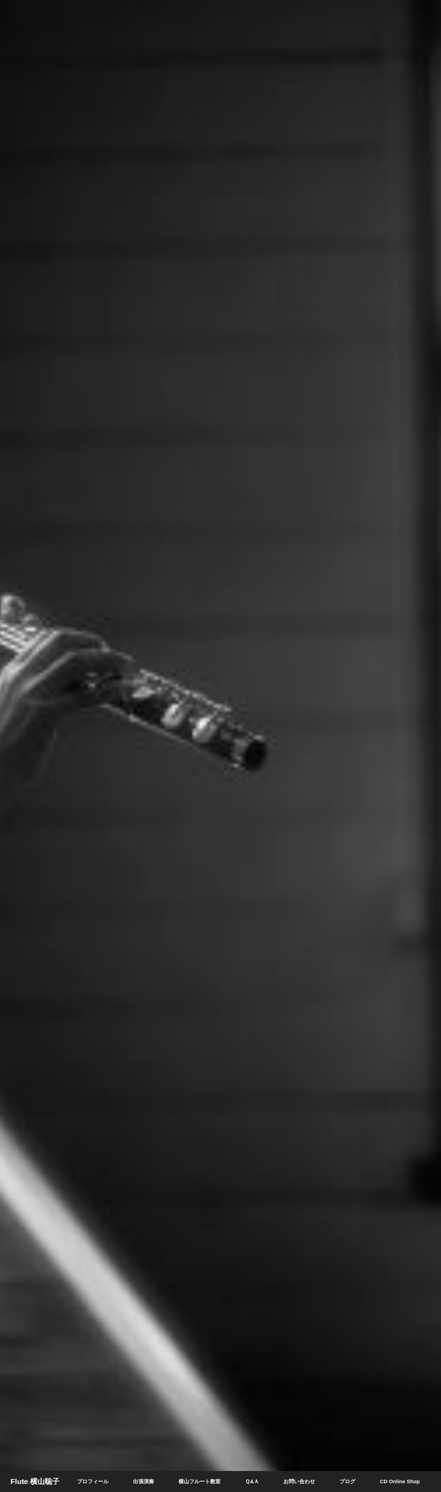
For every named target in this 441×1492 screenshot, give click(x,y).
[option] (220, 746)
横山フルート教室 (199, 1481)
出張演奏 (143, 1481)
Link (220, 746)
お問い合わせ (299, 1481)
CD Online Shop (400, 1481)
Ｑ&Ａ (252, 1481)
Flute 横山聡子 (34, 1481)
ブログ (347, 1481)
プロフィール (92, 1481)
